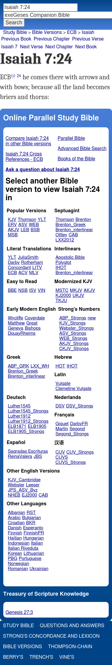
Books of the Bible (76, 158)
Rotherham (32, 262)
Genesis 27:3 (19, 612)
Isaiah (88, 32)
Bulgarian (31, 517)
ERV (12, 224)
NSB (22, 290)
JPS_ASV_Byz (23, 490)
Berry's (13, 657)
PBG (12, 558)
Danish (15, 528)
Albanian (16, 512)
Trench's (41, 657)
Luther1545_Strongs (28, 411)
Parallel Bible (71, 138)
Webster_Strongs (76, 328)
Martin (62, 429)
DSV (60, 406)
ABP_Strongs (72, 318)
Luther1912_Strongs (28, 421)
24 (19, 75)
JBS (37, 456)
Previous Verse (88, 39)
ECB (12, 273)
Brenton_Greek (71, 224)
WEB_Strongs (73, 338)
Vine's (66, 657)
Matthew (16, 323)
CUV (60, 452)
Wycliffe (15, 318)
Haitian (15, 538)
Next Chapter (59, 46)
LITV (37, 267)
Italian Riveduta (23, 548)
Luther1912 (19, 416)
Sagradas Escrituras (28, 451)
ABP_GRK (18, 366)
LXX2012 (65, 240)
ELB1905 (37, 426)
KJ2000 (63, 295)
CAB (73, 235)
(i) (13, 75)
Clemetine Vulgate (73, 388)
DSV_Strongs (79, 406)
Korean (15, 553)
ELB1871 (17, 426)
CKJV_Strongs (74, 348)
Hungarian (33, 538)
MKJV (76, 290)
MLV (33, 273)
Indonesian (19, 543)
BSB (35, 230)
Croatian (16, 523)
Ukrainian (39, 569)
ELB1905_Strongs (26, 431)
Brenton (83, 219)
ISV (32, 290)
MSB (13, 235)
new (92, 318)
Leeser (32, 485)
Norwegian (18, 563)
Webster (16, 485)
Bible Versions (47, 32)
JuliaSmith (28, 257)
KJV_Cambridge (24, 480)
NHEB (14, 495)
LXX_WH (39, 366)
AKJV (13, 230)
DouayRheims (22, 333)
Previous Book (16, 39)
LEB (25, 230)
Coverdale (35, 318)
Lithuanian (34, 553)
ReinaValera (20, 456)
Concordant (19, 267)
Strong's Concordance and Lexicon (51, 636)
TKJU (61, 300)
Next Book (86, 46)
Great (31, 323)
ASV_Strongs (72, 333)
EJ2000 (29, 495)
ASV (22, 224)
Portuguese (30, 558)
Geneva (15, 328)
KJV (12, 219)
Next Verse (31, 46)
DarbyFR (79, 424)
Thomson (27, 219)
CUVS (62, 457)
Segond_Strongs (72, 434)
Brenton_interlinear (74, 230)
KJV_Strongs (72, 323)
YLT (42, 219)
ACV (23, 273)
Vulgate (63, 383)
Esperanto (33, 528)
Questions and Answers (72, 625)
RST (31, 512)
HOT (60, 366)
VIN (41, 290)
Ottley (61, 235)
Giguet (62, 424)
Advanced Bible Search (82, 148)
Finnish (15, 533)
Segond (77, 429)
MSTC (62, 290)
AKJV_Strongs (73, 343)
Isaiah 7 (9, 46)
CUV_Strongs (79, 452)
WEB (34, 224)
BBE (12, 290)
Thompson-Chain (70, 646)
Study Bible (15, 32)
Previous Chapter (52, 39)
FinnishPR (34, 533)
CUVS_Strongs (71, 462)
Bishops (33, 328)
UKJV (78, 295)
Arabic (14, 517)
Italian (37, 543)
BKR (30, 523)
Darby (14, 262)
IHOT (61, 267)
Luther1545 (19, 406)
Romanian (18, 569)
